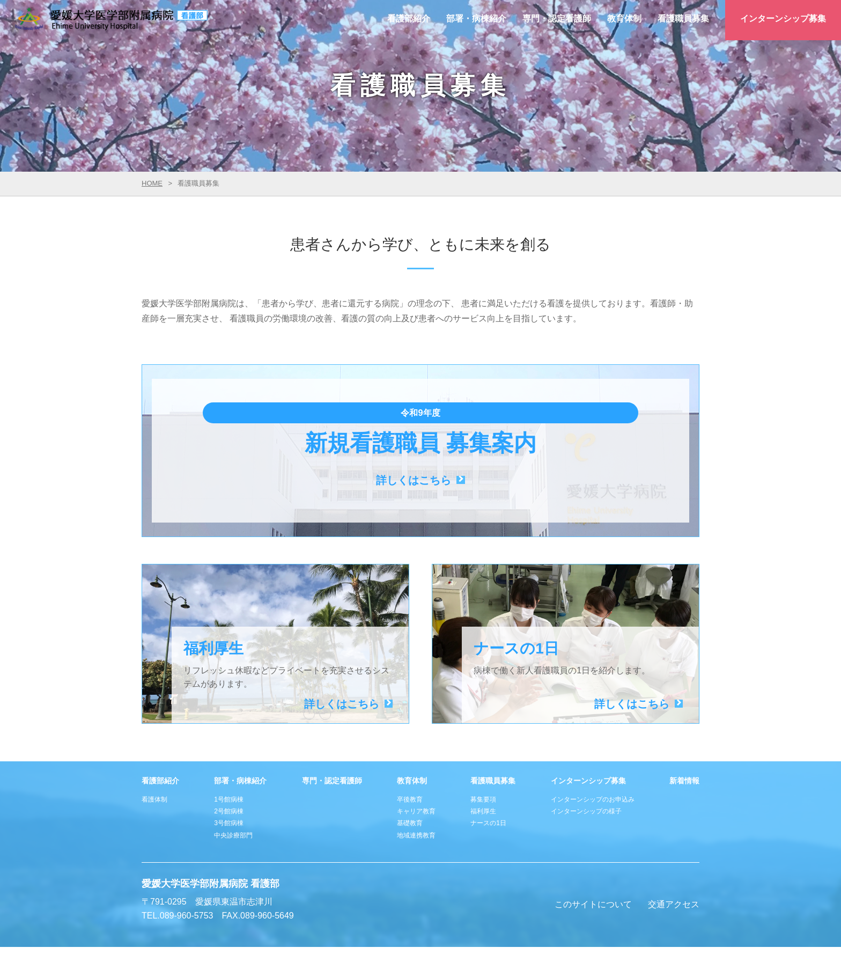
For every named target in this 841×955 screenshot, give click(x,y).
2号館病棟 (229, 780)
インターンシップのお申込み (593, 769)
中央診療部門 (233, 805)
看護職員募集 (683, 18)
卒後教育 (410, 769)
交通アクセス (673, 873)
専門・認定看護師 (556, 18)
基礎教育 (410, 792)
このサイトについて (593, 873)
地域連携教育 (416, 805)
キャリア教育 (416, 780)
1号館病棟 (229, 769)
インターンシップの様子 (586, 780)
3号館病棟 (229, 792)
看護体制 (154, 769)
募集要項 (483, 769)
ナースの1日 (488, 792)
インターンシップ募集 (783, 18)
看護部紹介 (408, 18)
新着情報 (684, 750)
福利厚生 (483, 780)
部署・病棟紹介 (476, 18)
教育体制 (624, 18)
